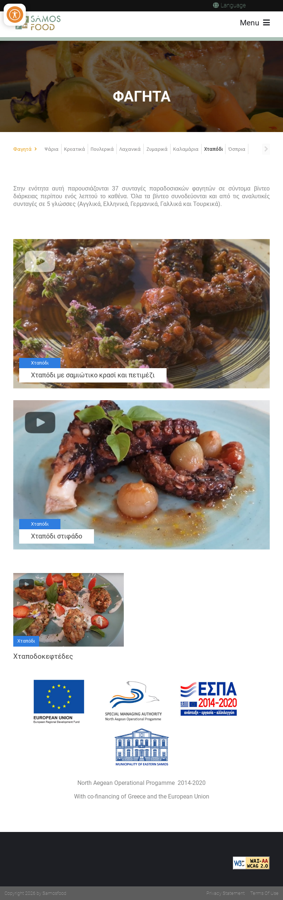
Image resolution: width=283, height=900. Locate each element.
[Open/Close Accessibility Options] (15, 14)
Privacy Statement (225, 893)
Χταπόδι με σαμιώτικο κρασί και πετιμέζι (93, 375)
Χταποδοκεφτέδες (43, 656)
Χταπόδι (40, 363)
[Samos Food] (37, 23)
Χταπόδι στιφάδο (56, 536)
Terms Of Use (264, 893)
